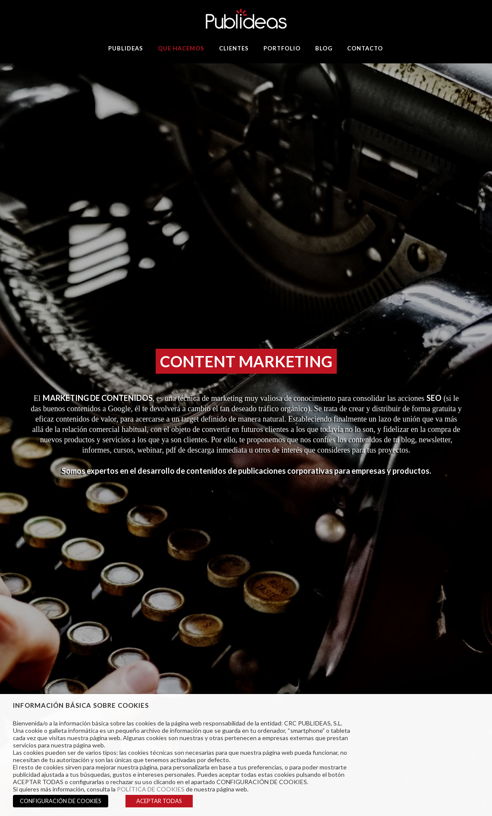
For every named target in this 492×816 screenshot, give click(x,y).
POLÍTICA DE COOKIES (151, 789)
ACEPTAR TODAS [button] (159, 800)
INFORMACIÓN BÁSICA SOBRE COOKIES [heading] (81, 705)
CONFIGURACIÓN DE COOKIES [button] (60, 800)
